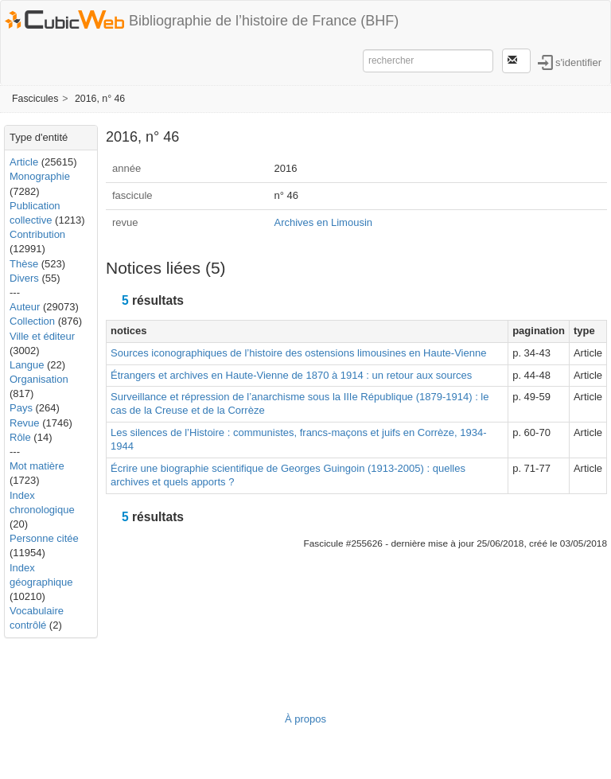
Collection (32, 321)
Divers (24, 278)
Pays (21, 408)
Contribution (37, 234)
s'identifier (578, 62)
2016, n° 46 (100, 98)
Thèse (24, 264)
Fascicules (35, 98)
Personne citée (44, 538)
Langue (27, 365)
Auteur (25, 307)
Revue (25, 423)
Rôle (20, 437)
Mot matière (37, 466)
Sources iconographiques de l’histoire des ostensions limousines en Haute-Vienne (298, 353)
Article (24, 162)
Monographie (40, 176)
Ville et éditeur (42, 336)
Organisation (39, 379)
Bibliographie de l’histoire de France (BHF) (264, 21)
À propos (305, 719)
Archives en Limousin (323, 222)
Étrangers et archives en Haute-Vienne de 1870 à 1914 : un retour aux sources (291, 375)
